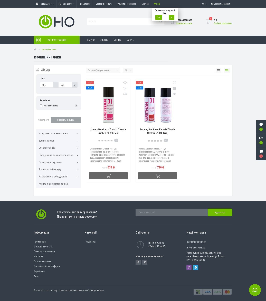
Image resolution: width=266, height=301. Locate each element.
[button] (261, 153)
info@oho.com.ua (195, 247)
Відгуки (91, 39)
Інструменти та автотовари (53, 133)
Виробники (39, 271)
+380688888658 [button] (196, 242)
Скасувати (43, 119)
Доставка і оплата (104, 4)
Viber (189, 267)
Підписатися (220, 212)
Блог (131, 39)
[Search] (160, 21)
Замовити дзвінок (184, 23)
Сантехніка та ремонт (50, 162)
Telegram (196, 267)
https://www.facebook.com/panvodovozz (138, 262)
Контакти (145, 4)
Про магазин (84, 4)
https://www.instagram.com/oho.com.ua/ (145, 262)
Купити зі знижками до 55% (53, 183)
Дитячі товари (46, 140)
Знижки (104, 39)
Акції (36, 276)
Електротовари (47, 147)
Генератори (90, 241)
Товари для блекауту (50, 169)
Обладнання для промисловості (56, 155)
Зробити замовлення (223, 23)
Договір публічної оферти (47, 266)
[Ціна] (46, 85)
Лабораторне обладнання (53, 176)
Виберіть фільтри (65, 119)
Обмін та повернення (126, 4)
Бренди (117, 39)
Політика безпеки (42, 261)
